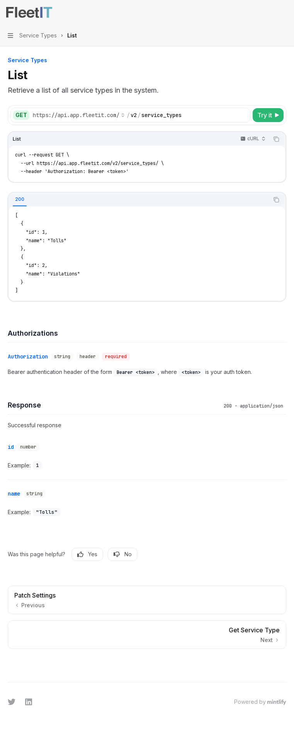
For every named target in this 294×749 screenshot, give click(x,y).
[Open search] (269, 12)
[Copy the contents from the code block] (276, 139)
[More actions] (284, 12)
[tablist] (138, 199)
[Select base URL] (78, 115)
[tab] (20, 199)
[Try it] (268, 115)
